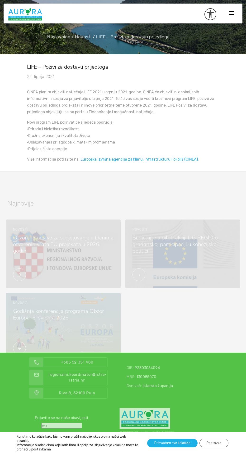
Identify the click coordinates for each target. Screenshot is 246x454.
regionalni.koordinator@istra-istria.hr (88, 377)
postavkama (41, 449)
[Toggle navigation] (232, 13)
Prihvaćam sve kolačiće (172, 443)
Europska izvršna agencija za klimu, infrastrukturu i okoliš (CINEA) (139, 159)
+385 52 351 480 (87, 362)
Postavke (214, 443)
